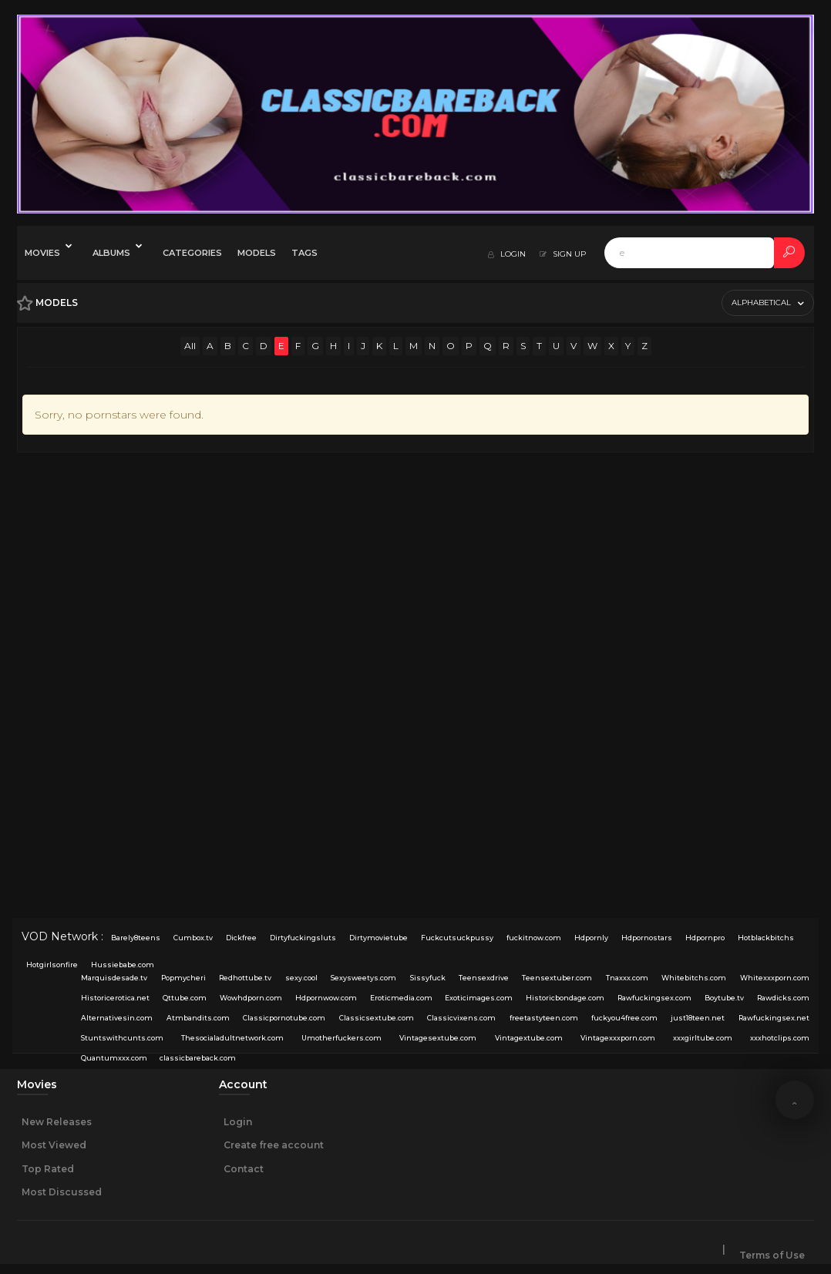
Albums (111, 252)
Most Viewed (54, 1145)
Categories (192, 252)
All (190, 345)
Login (238, 1122)
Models (256, 252)
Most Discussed (62, 1192)
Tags (304, 252)
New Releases (57, 1122)
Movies (42, 252)
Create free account (274, 1145)
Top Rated (48, 1169)
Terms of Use (772, 1260)
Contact (244, 1169)
